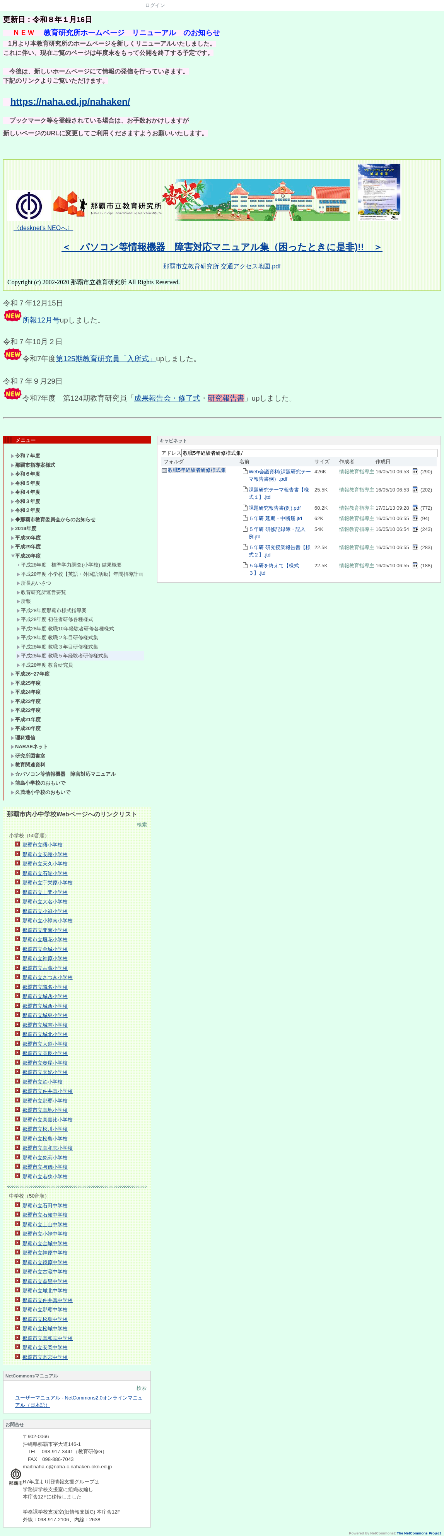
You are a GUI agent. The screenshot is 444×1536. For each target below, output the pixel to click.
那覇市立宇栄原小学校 (47, 883)
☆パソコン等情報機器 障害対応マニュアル (63, 774)
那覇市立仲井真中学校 (47, 1300)
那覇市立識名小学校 (45, 987)
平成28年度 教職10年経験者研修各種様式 (65, 628)
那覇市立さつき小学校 (47, 977)
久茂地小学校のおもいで (40, 792)
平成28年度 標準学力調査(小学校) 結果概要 (69, 565)
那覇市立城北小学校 (45, 1034)
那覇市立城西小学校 (45, 1006)
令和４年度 (25, 492)
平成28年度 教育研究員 (45, 665)
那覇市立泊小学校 (42, 1082)
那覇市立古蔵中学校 (45, 1272)
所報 (24, 601)
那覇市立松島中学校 (45, 1319)
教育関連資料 (28, 765)
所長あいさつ (34, 583)
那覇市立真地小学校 (45, 1110)
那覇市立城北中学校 (45, 1291)
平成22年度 (26, 710)
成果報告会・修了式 (167, 398)
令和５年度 (25, 483)
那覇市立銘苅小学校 (45, 1158)
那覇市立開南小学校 (45, 930)
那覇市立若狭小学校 (45, 1176)
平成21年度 (26, 719)
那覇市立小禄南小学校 (47, 920)
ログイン (155, 5)
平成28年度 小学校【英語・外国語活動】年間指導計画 (80, 574)
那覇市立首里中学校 (45, 1281)
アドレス (171, 453)
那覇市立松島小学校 (45, 1139)
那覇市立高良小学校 (45, 1053)
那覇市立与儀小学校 (45, 1167)
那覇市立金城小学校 (45, 949)
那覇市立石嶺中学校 (45, 1215)
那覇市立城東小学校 (45, 1015)
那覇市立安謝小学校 (45, 854)
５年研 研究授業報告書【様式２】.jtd (280, 551)
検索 (142, 825)
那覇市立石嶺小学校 (45, 873)
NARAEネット (29, 746)
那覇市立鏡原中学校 (45, 1262)
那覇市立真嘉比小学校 (47, 1120)
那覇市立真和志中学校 (47, 1338)
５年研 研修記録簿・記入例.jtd (277, 533)
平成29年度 (26, 547)
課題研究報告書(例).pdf (275, 508)
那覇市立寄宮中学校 (45, 1357)
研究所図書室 (28, 756)
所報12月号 (41, 320)
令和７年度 (25, 456)
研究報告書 (226, 398)
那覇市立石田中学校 (45, 1205)
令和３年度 (25, 501)
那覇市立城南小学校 (45, 1025)
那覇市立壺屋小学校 (45, 1063)
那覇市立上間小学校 (45, 892)
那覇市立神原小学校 (45, 958)
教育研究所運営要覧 (41, 592)
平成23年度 (26, 701)
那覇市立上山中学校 (45, 1224)
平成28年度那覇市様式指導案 (52, 610)
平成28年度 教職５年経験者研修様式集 (62, 656)
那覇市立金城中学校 (45, 1243)
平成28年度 (26, 556)
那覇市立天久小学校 (45, 864)
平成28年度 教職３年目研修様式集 (57, 647)
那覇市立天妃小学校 (45, 1072)
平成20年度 (26, 728)
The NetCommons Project (419, 1533)
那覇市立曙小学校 (42, 845)
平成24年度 (26, 692)
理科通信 (23, 738)
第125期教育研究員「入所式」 (106, 359)
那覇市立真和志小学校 (47, 1148)
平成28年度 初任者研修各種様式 (55, 619)
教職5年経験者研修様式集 (197, 470)
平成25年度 (26, 683)
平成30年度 (26, 538)
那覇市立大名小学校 (45, 902)
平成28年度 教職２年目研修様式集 (57, 637)
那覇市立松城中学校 (45, 1328)
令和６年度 (25, 474)
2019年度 (23, 528)
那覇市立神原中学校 (45, 1253)
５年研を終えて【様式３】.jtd (274, 569)
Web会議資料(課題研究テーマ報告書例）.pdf (280, 475)
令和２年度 (28, 510)
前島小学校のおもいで (38, 783)
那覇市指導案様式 (33, 465)
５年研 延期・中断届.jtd (275, 518)
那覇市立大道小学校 (45, 1044)
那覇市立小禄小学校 (45, 911)
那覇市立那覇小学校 (45, 1101)
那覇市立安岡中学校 (45, 1347)
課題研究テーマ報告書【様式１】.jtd (279, 493)
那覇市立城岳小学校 (45, 996)
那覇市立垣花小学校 (45, 939)
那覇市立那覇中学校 (45, 1309)
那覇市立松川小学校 (45, 1129)
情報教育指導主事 (359, 471)
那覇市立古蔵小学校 (45, 968)
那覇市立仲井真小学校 (47, 1091)
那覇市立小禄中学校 (45, 1234)
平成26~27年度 (30, 674)
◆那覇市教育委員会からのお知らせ (53, 519)
